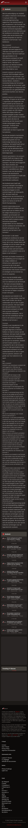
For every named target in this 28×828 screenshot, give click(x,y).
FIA (3, 789)
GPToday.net (5, 799)
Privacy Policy (5, 748)
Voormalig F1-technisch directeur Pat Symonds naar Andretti (14, 547)
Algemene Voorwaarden (8, 750)
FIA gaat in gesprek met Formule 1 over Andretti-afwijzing (15, 580)
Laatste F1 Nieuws (7, 758)
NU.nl (3, 807)
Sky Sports (5, 812)
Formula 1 (4, 790)
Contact (4, 745)
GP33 (3, 794)
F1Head (4, 783)
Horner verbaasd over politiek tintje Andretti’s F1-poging (14, 538)
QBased (17, 711)
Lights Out (5, 770)
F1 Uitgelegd (5, 759)
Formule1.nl (5, 792)
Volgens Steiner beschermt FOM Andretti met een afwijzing (15, 563)
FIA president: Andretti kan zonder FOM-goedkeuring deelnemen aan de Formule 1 (14, 613)
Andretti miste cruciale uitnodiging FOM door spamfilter (15, 572)
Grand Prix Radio (6, 801)
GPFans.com (5, 798)
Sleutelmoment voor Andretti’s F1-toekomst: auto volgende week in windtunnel (14, 622)
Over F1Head (5, 747)
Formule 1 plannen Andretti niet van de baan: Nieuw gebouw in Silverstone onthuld (15, 555)
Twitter (9, 735)
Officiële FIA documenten (9, 761)
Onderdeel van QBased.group (14, 825)
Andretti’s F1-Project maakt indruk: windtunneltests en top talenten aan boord (14, 588)
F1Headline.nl (5, 785)
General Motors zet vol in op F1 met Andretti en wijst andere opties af (14, 605)
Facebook (15, 735)
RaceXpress (5, 808)
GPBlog (4, 796)
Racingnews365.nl (7, 810)
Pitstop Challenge (7, 769)
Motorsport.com (6, 803)
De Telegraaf (5, 781)
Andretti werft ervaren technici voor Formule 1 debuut (14, 630)
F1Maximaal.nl (6, 787)
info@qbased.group (21, 822)
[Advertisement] (14, 651)
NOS (3, 805)
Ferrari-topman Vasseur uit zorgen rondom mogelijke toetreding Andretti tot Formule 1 (15, 597)
